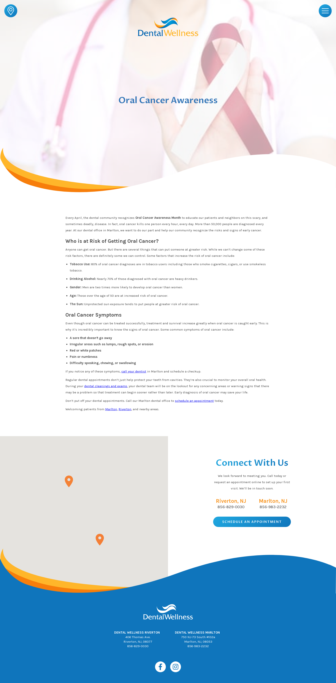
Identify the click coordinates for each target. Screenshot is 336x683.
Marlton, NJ (273, 501)
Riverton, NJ (231, 501)
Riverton (125, 409)
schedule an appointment (194, 401)
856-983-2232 (273, 507)
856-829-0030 (230, 507)
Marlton (111, 409)
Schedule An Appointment (252, 522)
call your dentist (133, 371)
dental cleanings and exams (105, 386)
